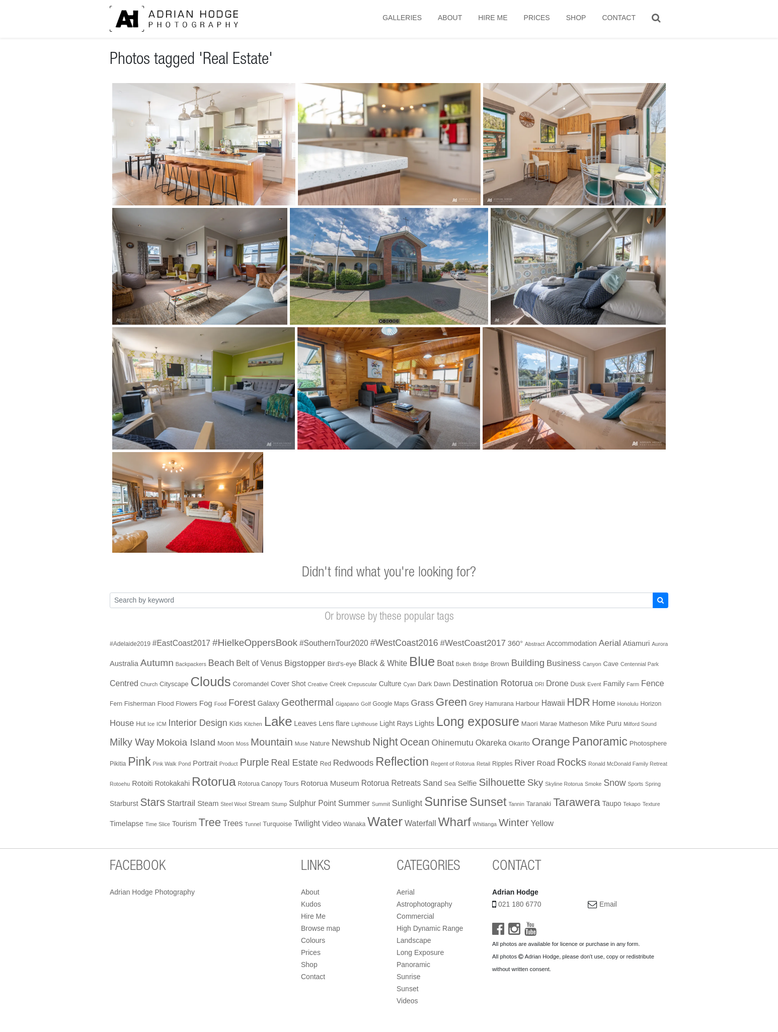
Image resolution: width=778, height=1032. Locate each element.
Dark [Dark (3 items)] (425, 684)
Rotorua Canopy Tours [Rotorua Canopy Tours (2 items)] (268, 783)
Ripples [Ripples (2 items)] (502, 763)
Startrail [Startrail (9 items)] (181, 802)
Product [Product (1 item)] (228, 764)
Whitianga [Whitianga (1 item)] (485, 824)
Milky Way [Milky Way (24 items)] (132, 742)
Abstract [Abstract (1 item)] (534, 644)
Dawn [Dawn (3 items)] (442, 684)
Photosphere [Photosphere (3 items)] (648, 743)
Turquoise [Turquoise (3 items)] (277, 824)
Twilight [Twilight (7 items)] (307, 823)
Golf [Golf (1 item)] (366, 704)
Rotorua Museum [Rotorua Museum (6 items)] (330, 783)
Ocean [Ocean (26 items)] (415, 742)
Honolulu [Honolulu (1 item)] (627, 704)
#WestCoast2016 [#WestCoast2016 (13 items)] (404, 643)
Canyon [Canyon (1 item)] (592, 664)
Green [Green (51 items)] (451, 702)
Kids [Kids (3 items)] (236, 723)
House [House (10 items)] (122, 723)
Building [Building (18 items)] (528, 662)
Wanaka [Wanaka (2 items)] (354, 824)
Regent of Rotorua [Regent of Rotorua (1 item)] (453, 764)
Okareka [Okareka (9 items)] (491, 742)
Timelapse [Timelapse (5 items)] (126, 824)
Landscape (414, 940)
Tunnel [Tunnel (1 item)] (253, 824)
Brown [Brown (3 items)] (500, 664)
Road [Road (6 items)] (546, 763)
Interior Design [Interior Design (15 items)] (198, 723)
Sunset (408, 989)
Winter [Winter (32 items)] (514, 822)
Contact (619, 18)
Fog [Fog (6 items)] (205, 703)
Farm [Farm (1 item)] (633, 684)
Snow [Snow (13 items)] (614, 783)
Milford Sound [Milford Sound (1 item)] (640, 724)
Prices (537, 18)
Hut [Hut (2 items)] (140, 723)
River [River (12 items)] (524, 763)
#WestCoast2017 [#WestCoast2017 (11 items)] (472, 643)
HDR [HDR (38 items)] (578, 702)
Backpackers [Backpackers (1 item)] (191, 664)
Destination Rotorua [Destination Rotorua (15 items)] (492, 683)
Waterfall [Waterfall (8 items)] (420, 823)
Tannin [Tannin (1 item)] (516, 804)
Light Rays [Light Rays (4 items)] (396, 723)
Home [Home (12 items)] (603, 703)
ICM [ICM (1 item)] (162, 724)
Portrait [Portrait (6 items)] (205, 763)
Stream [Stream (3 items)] (258, 803)
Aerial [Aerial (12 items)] (610, 643)
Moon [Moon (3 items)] (225, 743)
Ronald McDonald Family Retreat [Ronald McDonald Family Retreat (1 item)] (627, 764)
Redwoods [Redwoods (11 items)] (353, 763)
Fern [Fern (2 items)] (116, 703)
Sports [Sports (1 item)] (635, 784)
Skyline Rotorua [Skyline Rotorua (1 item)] (564, 784)
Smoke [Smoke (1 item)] (593, 784)
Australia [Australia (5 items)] (124, 663)
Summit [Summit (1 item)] (381, 804)
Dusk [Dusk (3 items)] (578, 684)
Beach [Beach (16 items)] (221, 662)
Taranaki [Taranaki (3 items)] (539, 803)
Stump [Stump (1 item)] (279, 804)
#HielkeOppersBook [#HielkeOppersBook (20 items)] (254, 642)
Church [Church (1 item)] (149, 684)
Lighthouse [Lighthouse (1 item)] (364, 724)
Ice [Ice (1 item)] (150, 724)
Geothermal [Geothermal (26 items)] (307, 702)
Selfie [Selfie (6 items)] (467, 783)
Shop (576, 18)
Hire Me (492, 18)
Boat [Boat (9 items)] (445, 663)
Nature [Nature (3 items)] (320, 743)
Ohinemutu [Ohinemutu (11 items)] (452, 743)
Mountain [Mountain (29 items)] (272, 742)
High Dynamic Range (430, 928)
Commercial (415, 916)
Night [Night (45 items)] (385, 741)
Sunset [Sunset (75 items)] (488, 801)
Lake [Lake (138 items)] (278, 721)
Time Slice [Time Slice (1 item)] (157, 824)
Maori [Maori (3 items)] (529, 723)
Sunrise (408, 977)
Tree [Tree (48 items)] (210, 822)
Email (608, 904)
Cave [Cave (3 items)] (610, 664)
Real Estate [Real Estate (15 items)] (294, 763)
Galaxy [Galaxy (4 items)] (268, 703)
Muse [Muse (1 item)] (301, 744)
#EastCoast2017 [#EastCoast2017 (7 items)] (181, 643)
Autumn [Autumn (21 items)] (157, 662)
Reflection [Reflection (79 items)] (402, 761)
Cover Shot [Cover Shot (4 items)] (288, 684)
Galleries (402, 18)
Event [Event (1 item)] (594, 684)
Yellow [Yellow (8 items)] (542, 823)
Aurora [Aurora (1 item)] (660, 644)
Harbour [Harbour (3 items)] (527, 703)
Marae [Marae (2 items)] (548, 723)
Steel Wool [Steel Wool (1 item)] (233, 804)
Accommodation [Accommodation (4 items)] (572, 643)
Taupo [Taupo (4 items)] (611, 803)
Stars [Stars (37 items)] (152, 802)
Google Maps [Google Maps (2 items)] (390, 703)
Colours (313, 940)
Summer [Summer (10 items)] (354, 803)
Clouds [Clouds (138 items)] (211, 682)
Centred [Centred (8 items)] (124, 683)
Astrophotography (424, 904)
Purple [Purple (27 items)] (254, 762)
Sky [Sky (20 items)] (535, 782)
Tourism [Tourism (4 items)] (184, 824)
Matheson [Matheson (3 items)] (573, 723)
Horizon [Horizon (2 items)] (650, 703)
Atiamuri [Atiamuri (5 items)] (636, 643)
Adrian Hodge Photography (152, 892)
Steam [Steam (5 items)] (207, 803)
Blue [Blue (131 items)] (422, 661)
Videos (407, 1001)
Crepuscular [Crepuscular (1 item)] (362, 684)
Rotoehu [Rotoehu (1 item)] (120, 784)
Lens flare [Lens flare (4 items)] (334, 723)
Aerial (406, 892)
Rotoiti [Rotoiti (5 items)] (142, 783)
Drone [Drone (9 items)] (557, 683)
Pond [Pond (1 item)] (184, 764)
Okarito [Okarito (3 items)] (519, 743)
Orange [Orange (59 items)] (551, 741)
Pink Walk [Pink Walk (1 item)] (164, 764)
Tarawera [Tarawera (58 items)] (576, 801)
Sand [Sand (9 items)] (432, 782)
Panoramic (413, 965)
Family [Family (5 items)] (614, 684)
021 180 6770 (519, 904)
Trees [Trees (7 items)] (233, 823)
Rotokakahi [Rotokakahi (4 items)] (172, 783)
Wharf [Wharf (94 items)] (454, 822)
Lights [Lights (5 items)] (424, 723)
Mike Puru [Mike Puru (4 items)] (605, 723)
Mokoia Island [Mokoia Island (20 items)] (186, 742)
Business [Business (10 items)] (564, 663)
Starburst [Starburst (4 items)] (124, 803)
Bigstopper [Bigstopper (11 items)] (305, 663)
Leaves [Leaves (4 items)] (305, 723)
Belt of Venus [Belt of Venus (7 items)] (259, 663)
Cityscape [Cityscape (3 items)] (174, 684)
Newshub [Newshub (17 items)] (351, 742)
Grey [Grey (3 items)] (476, 703)
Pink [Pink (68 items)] (139, 761)
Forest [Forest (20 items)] (242, 702)
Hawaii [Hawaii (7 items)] (553, 703)
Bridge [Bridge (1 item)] (481, 664)
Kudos (311, 904)
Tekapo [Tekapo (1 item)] (631, 804)
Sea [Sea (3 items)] (449, 783)
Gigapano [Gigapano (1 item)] (347, 704)
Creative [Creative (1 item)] (318, 684)
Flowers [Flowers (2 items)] (186, 703)
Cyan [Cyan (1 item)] (409, 684)
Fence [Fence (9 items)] (652, 683)
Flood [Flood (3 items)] (166, 703)
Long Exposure (420, 952)
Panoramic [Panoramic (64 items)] (600, 741)
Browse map (320, 928)
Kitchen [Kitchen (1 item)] (253, 724)
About (450, 18)
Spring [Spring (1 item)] (653, 784)
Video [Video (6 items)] (332, 823)
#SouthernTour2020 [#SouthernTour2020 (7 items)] (333, 643)
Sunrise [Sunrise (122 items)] (446, 801)
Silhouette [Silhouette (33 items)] (502, 782)
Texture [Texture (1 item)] (651, 804)
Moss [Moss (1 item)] (242, 744)
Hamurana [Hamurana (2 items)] (499, 703)
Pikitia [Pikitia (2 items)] (118, 763)
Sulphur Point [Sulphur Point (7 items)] (312, 803)
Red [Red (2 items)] (325, 763)
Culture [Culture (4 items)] (390, 684)
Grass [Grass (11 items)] (422, 703)
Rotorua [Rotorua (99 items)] (214, 781)
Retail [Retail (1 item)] (483, 764)
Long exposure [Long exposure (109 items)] (477, 721)
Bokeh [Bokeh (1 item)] (463, 664)
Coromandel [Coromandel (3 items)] (251, 684)
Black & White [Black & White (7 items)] (382, 663)
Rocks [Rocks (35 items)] (571, 762)
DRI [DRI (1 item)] (539, 684)
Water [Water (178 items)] (385, 821)
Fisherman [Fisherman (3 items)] (139, 703)
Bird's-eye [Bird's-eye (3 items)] (341, 664)
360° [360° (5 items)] (515, 643)
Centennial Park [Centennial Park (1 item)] (639, 664)
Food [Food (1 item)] (220, 704)
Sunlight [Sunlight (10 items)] (407, 803)
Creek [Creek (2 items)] (338, 684)
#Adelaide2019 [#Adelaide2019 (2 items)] (130, 643)
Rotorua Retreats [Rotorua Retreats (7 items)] (391, 783)
